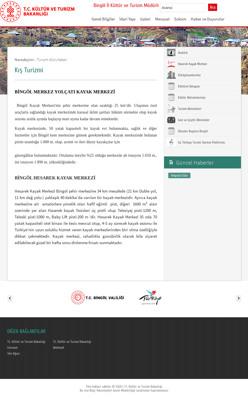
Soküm (180, 19)
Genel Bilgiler (103, 19)
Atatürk (177, 52)
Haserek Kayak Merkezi (187, 64)
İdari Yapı (127, 19)
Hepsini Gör (179, 175)
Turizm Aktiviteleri (52, 59)
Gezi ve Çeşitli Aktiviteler (188, 120)
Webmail (58, 348)
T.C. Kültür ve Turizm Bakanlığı (26, 342)
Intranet (12, 348)
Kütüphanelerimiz (184, 75)
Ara (212, 7)
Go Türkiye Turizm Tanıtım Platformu (196, 142)
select (206, 7)
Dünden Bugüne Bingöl (187, 131)
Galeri (145, 19)
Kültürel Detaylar (183, 86)
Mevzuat (162, 19)
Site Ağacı (13, 353)
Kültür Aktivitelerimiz (186, 97)
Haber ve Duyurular (207, 19)
